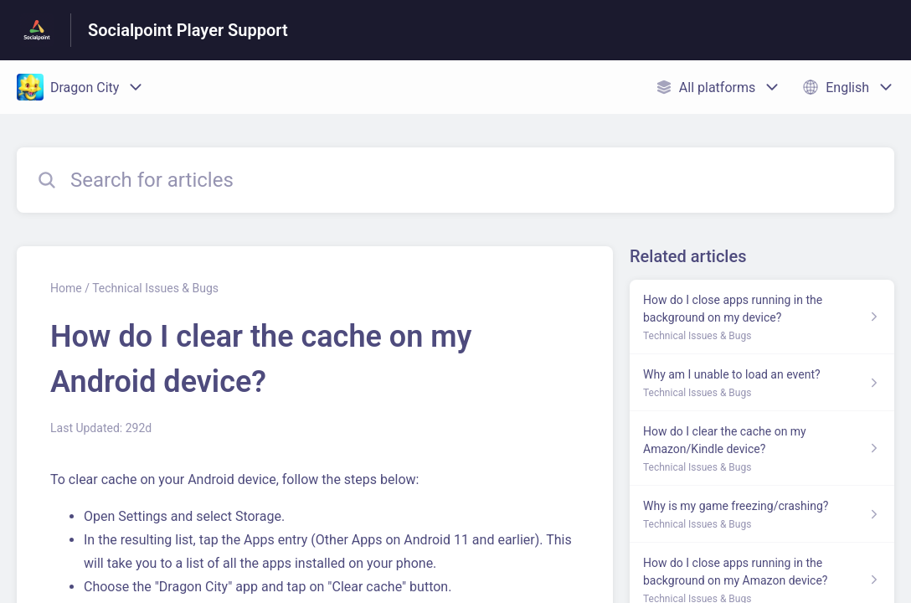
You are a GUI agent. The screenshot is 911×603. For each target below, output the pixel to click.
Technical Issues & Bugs (155, 288)
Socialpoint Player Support (188, 30)
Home (66, 288)
